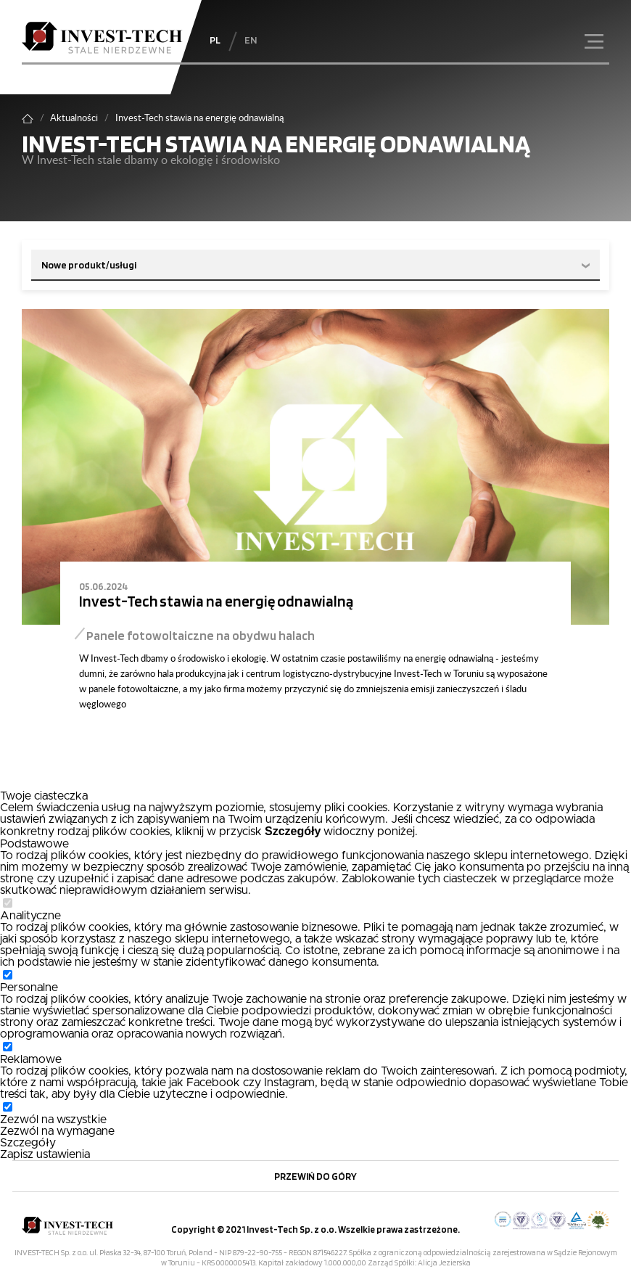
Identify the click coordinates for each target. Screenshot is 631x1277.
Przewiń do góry (315, 1176)
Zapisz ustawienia (45, 1154)
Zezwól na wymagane (57, 1131)
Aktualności (74, 118)
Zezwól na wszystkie (53, 1119)
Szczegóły (28, 1143)
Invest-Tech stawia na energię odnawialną (216, 601)
